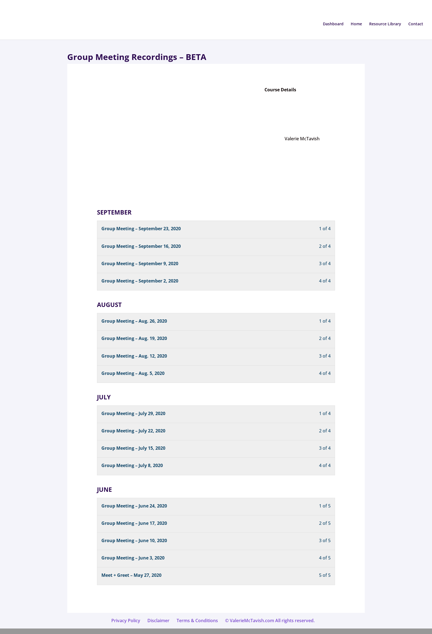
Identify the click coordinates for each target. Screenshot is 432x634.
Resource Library (385, 24)
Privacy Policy (125, 620)
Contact (415, 24)
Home (356, 24)
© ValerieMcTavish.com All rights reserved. (270, 620)
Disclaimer (158, 620)
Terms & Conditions (197, 620)
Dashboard (333, 24)
